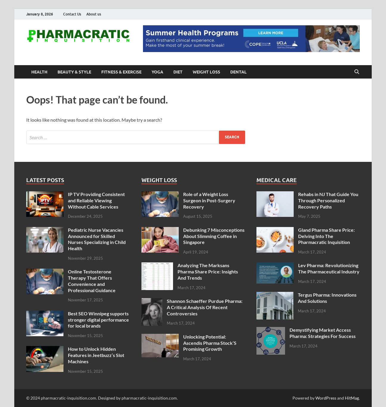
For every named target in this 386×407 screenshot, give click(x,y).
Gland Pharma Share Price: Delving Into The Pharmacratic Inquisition (326, 236)
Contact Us (72, 14)
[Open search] (356, 72)
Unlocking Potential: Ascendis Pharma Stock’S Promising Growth (209, 343)
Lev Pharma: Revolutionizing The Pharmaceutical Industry (328, 268)
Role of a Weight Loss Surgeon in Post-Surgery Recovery (209, 200)
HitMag (352, 397)
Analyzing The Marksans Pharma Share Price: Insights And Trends (208, 271)
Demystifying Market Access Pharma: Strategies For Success (323, 333)
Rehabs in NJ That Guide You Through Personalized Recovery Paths (328, 200)
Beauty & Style (74, 72)
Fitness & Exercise (121, 72)
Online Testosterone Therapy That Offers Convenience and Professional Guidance (92, 281)
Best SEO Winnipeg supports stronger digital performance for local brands (98, 320)
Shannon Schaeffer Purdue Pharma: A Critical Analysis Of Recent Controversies (204, 307)
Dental (238, 72)
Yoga (157, 72)
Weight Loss (206, 72)
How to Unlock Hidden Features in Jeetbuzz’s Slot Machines (96, 355)
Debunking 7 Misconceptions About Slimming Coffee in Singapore (214, 236)
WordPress (325, 397)
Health (39, 72)
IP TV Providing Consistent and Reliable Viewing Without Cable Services (96, 200)
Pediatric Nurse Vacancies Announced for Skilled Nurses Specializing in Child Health (97, 239)
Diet (178, 72)
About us (93, 14)
